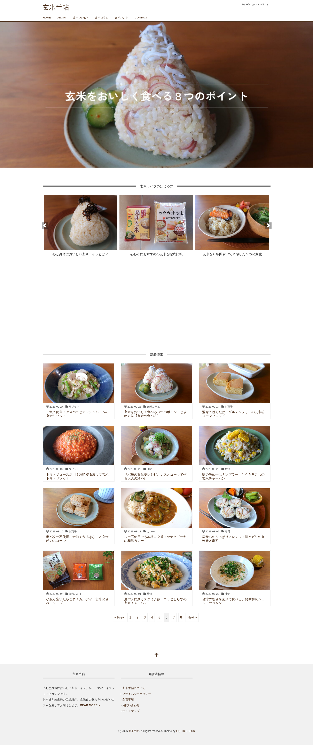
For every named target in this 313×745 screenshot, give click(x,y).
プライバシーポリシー (136, 693)
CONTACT (141, 17)
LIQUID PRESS (185, 730)
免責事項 (128, 699)
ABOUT (62, 17)
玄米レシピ (79, 17)
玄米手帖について (133, 688)
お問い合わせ (131, 705)
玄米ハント (121, 17)
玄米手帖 (133, 730)
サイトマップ (131, 711)
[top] (156, 655)
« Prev (119, 617)
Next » (192, 617)
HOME (47, 17)
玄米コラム (101, 17)
